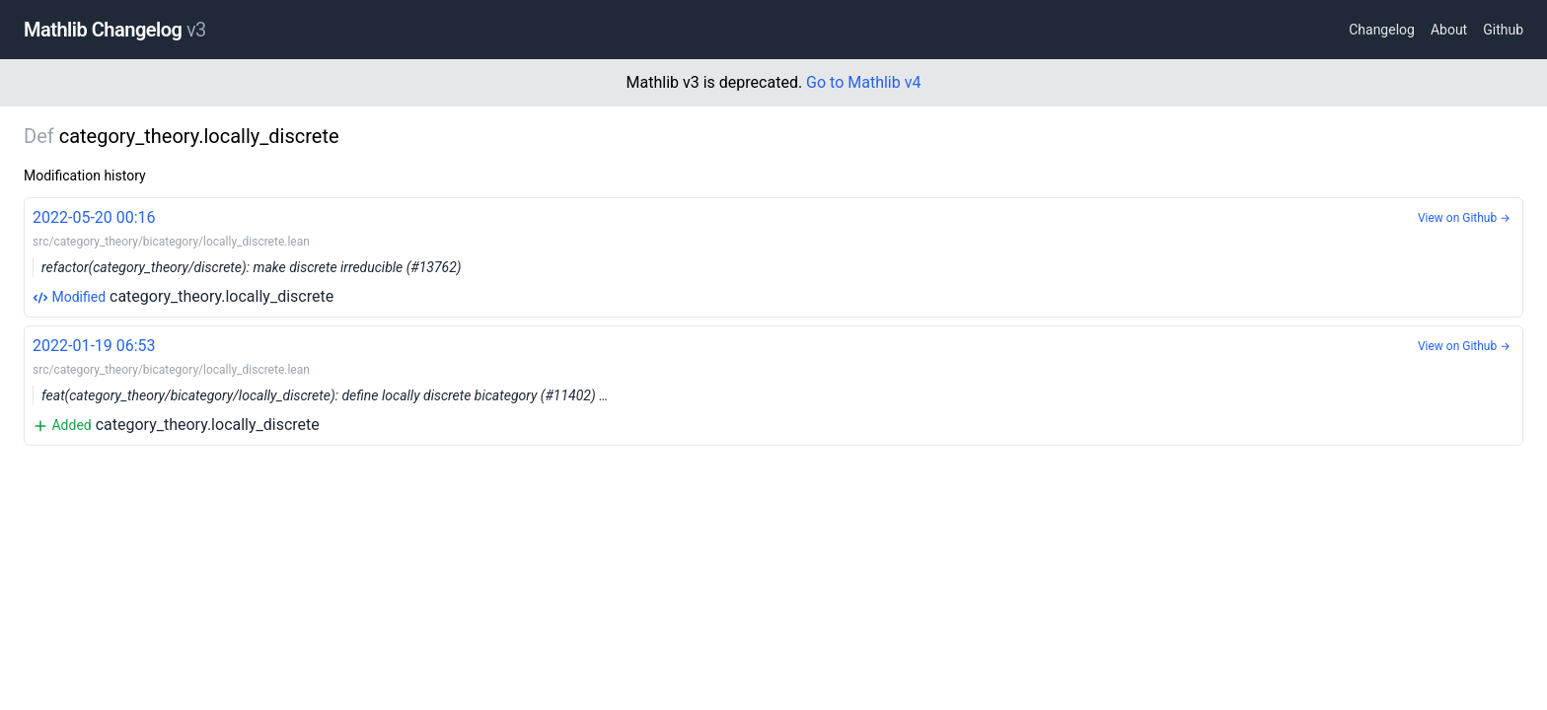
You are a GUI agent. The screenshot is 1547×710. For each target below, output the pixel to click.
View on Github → (1464, 218)
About (1449, 29)
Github (1503, 29)
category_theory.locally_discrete (773, 256)
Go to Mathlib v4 (863, 82)
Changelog (1382, 29)
